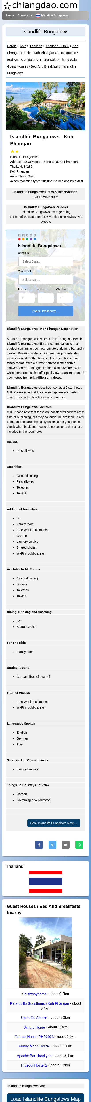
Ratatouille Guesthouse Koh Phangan (40, 1004)
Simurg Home (34, 1027)
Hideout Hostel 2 (34, 1065)
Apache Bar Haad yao (35, 1056)
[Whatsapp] (79, 845)
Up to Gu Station (34, 1018)
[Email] (66, 845)
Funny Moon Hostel (34, 1046)
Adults (41, 289)
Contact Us (24, 15)
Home (10, 15)
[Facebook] (39, 845)
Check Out (24, 271)
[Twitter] (52, 845)
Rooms (22, 289)
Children (61, 289)
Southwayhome (34, 994)
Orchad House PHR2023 (35, 1037)
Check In (23, 253)
